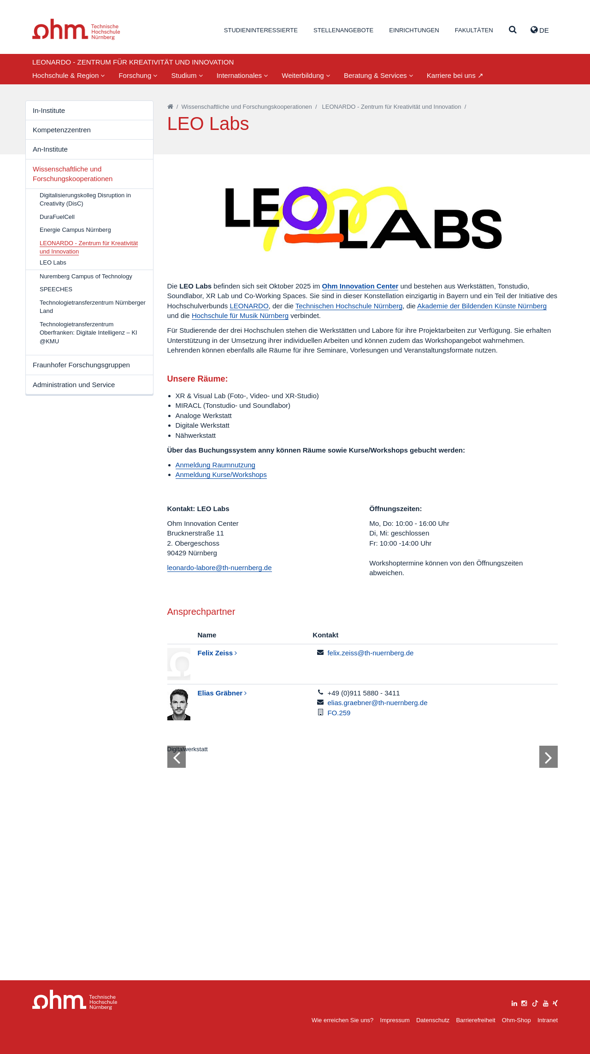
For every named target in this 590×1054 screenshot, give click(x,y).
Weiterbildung (306, 75)
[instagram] (524, 1002)
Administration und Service (74, 385)
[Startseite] (170, 106)
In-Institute (49, 110)
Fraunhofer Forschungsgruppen (81, 365)
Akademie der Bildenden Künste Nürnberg (482, 306)
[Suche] (513, 30)
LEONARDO (249, 306)
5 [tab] (375, 922)
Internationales (242, 75)
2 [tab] (350, 922)
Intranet (547, 1020)
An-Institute (50, 149)
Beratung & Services (378, 75)
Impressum (395, 1020)
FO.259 (338, 713)
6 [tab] (383, 922)
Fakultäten (474, 30)
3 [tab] (358, 922)
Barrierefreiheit (475, 1020)
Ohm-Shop (516, 1020)
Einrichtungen (414, 30)
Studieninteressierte (261, 30)
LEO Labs (53, 262)
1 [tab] (341, 922)
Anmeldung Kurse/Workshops (221, 474)
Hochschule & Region (68, 75)
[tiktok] (535, 1002)
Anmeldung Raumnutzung (215, 465)
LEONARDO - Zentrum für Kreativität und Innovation (391, 106)
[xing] (555, 1002)
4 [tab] (366, 922)
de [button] (540, 30)
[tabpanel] (362, 849)
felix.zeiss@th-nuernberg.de (370, 653)
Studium (186, 75)
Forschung (137, 75)
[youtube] (546, 1002)
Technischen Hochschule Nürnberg (349, 306)
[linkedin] (514, 1002)
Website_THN (76, 29)
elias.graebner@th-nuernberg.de (377, 703)
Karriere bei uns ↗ (455, 75)
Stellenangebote (343, 30)
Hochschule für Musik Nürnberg (240, 315)
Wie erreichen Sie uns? (342, 1020)
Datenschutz (432, 1020)
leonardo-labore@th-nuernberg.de (219, 567)
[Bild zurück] (176, 894)
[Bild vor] (548, 894)
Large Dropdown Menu (75, 999)
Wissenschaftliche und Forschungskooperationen (72, 174)
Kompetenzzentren (62, 130)
